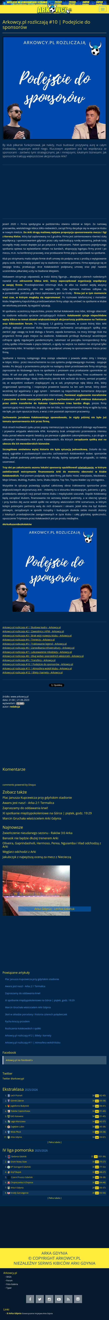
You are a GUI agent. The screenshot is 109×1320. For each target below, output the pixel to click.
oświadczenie (86, 467)
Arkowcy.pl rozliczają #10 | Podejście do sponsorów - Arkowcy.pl (38, 664)
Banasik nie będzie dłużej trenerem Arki (30, 838)
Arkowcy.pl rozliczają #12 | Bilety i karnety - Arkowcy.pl (33, 672)
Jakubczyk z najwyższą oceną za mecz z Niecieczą (37, 857)
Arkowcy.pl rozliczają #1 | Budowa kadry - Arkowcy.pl (32, 627)
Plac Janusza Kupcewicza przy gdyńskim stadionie (37, 798)
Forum (9, 1280)
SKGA (8, 1276)
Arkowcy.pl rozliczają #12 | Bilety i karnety (28, 1035)
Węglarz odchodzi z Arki (19, 852)
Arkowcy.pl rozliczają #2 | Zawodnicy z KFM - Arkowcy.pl (33, 631)
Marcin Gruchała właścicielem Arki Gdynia (32, 818)
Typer (9, 1287)
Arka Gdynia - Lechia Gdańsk (54, 909)
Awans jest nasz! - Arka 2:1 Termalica (28, 803)
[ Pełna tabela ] (54, 1142)
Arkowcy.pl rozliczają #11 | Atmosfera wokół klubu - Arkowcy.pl (37, 668)
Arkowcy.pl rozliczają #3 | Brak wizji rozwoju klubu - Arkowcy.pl (37, 635)
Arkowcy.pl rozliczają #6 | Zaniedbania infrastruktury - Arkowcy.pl (38, 647)
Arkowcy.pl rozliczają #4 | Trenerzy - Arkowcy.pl (29, 639)
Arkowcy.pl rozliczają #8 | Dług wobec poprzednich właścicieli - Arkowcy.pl (43, 656)
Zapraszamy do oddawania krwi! (25, 808)
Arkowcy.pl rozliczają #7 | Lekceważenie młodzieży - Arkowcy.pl (37, 652)
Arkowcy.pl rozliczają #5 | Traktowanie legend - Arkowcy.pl (35, 643)
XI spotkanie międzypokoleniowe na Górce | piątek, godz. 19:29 (47, 813)
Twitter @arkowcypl (13, 1078)
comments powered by (19, 784)
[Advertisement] (54, 191)
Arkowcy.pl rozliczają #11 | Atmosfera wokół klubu (32, 1042)
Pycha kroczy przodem (17, 1021)
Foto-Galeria (12, 1284)
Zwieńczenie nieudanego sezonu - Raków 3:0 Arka (37, 833)
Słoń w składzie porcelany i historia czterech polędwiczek (36, 1014)
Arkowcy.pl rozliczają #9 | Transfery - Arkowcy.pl (29, 660)
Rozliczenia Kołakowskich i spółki (23, 1028)
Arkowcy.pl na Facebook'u (19, 1060)
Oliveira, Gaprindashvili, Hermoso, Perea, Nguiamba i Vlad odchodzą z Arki (52, 844)
